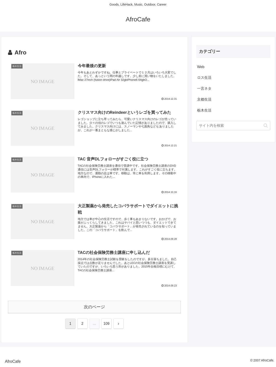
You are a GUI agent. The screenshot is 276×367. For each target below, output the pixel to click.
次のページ (94, 307)
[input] (233, 125)
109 (106, 324)
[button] (266, 125)
